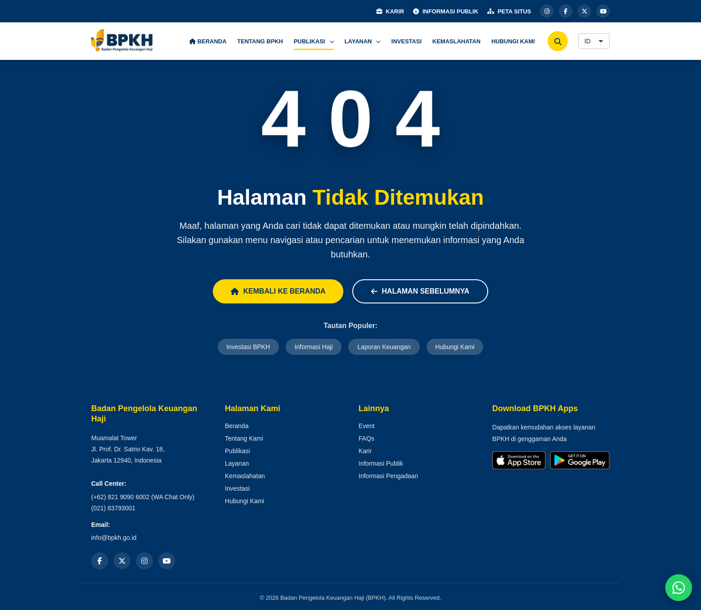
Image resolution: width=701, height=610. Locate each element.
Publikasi (237, 450)
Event (367, 425)
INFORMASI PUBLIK (445, 11)
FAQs (366, 438)
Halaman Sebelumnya (420, 291)
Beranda (237, 425)
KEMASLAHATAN (456, 41)
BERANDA (208, 41)
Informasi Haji (314, 347)
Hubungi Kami (455, 347)
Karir (365, 450)
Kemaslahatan (245, 476)
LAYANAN (363, 41)
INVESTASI (406, 41)
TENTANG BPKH (260, 41)
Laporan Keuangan (383, 347)
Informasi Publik (381, 463)
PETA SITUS (509, 11)
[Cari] (558, 41)
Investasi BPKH (248, 347)
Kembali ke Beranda (278, 291)
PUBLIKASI (314, 41)
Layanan (237, 463)
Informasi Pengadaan (388, 476)
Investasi (237, 488)
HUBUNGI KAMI (513, 41)
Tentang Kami (244, 438)
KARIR (390, 11)
